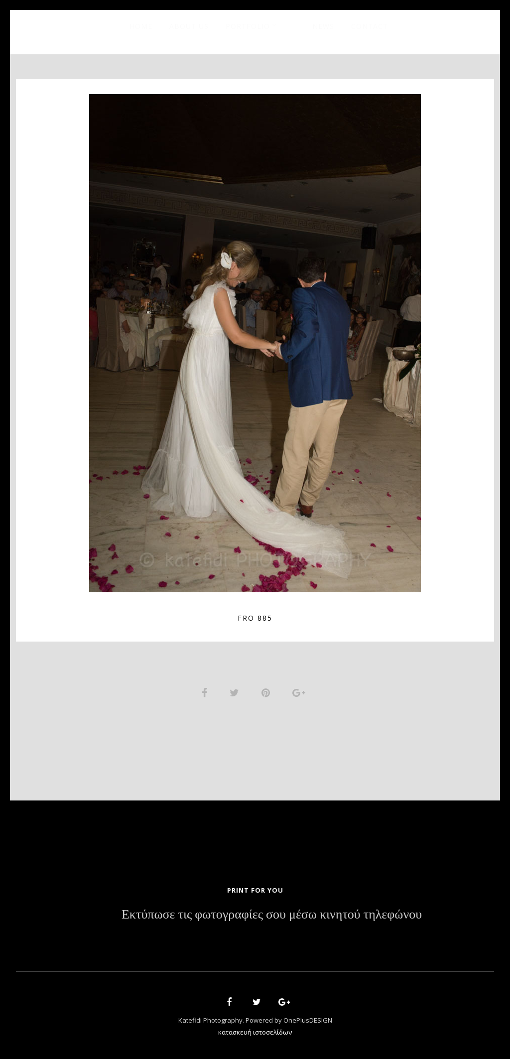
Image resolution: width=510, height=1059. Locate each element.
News (323, 26)
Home (140, 26)
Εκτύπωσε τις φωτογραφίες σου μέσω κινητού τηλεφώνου (272, 914)
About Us (189, 26)
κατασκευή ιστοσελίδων (255, 1032)
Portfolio (248, 26)
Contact (369, 26)
